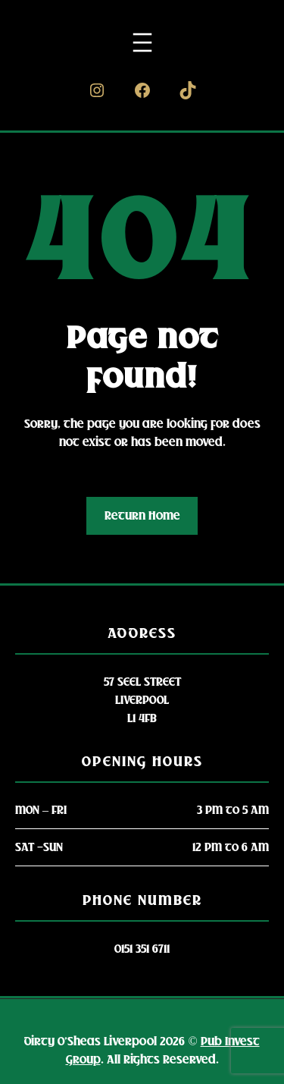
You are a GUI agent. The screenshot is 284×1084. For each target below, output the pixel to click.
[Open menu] (142, 42)
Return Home (142, 516)
